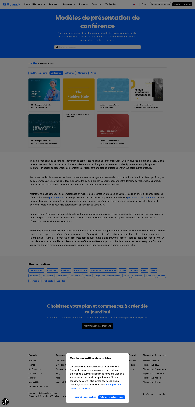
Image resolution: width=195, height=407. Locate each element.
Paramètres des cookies (85, 397)
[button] (5, 402)
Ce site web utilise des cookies (97, 360)
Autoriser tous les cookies (111, 397)
